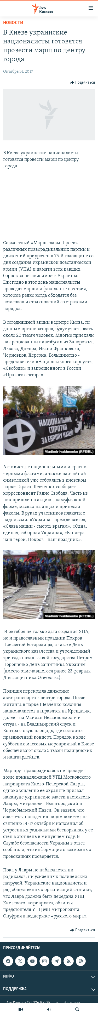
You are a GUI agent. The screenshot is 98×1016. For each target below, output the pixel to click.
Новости (13, 22)
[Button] (82, 82)
